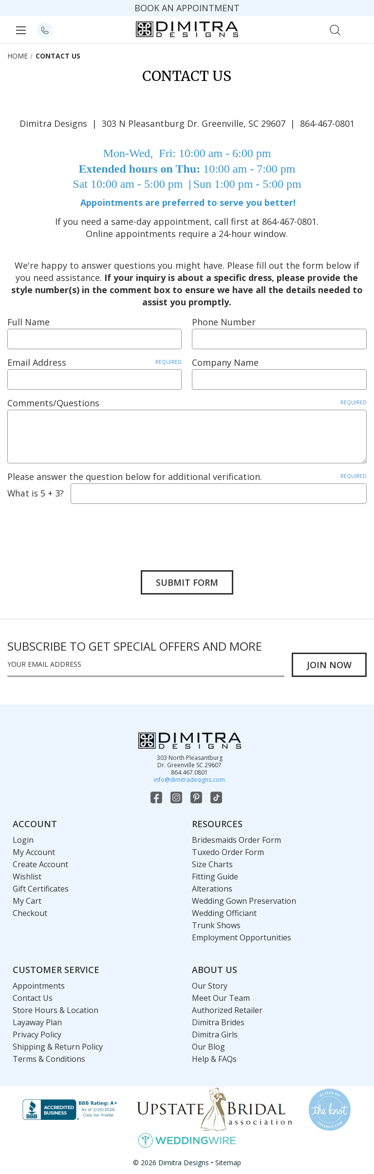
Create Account (40, 864)
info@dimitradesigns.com (189, 780)
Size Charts (212, 864)
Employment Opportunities (241, 937)
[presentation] (81, 530)
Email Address (94, 362)
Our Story (209, 985)
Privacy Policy (37, 1034)
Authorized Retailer (227, 1010)
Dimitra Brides (218, 1022)
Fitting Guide (215, 876)
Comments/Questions (186, 403)
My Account (34, 852)
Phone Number (224, 322)
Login (23, 840)
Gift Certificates (41, 888)
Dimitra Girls (215, 1034)
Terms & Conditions (49, 1059)
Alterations (212, 888)
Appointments (39, 985)
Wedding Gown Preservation (244, 900)
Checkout (30, 913)
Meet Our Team (221, 998)
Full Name (28, 322)
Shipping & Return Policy (58, 1046)
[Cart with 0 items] (356, 29)
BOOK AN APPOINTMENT (187, 8)
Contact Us (33, 998)
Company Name (225, 362)
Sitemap (228, 1162)
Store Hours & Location (55, 1010)
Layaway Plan (37, 1022)
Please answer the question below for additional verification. (186, 476)
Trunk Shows (216, 925)
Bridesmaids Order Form (236, 840)
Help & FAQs (214, 1059)
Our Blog (208, 1046)
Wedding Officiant (224, 913)
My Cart (27, 900)
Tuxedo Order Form (228, 852)
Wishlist (27, 876)
